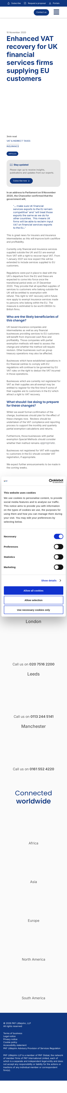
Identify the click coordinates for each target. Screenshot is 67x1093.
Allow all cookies (33, 590)
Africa (33, 843)
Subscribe (16, 3)
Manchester (33, 726)
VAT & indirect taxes (18, 140)
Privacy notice (10, 1039)
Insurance (13, 146)
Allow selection (33, 600)
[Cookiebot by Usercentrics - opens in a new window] (48, 481)
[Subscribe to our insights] (9, 3)
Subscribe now (21, 180)
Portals (56, 3)
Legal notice (9, 1036)
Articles (12, 154)
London (33, 621)
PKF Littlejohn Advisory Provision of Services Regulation (31, 1048)
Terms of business (12, 1033)
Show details (49, 580)
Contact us (41, 12)
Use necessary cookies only (33, 609)
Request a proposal (37, 3)
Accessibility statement (15, 1045)
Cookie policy (10, 1042)
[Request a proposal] (25, 3)
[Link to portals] (50, 3)
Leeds (33, 674)
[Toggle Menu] (56, 12)
